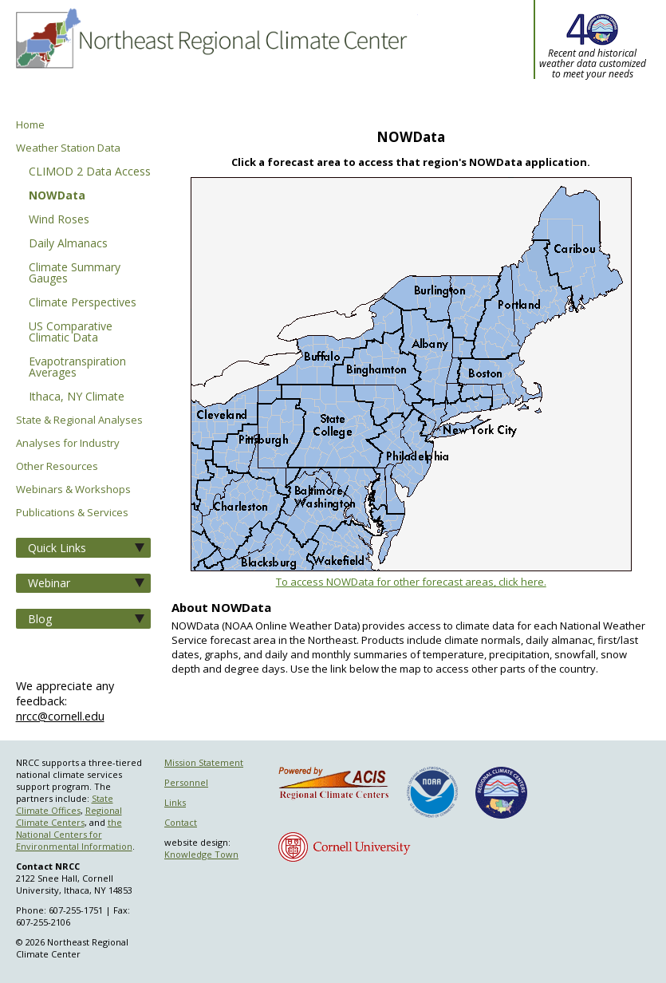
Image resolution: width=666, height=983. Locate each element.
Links (175, 802)
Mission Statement (203, 762)
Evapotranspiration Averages (77, 368)
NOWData (57, 196)
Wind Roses (59, 220)
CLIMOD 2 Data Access (90, 172)
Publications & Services (72, 512)
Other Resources (57, 466)
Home (30, 125)
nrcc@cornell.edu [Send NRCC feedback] (60, 716)
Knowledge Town (201, 854)
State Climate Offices (64, 804)
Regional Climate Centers (69, 816)
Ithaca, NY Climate (76, 397)
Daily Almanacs (68, 244)
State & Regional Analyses (79, 420)
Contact (180, 822)
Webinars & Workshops (73, 489)
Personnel (186, 782)
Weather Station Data (68, 148)
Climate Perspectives (82, 303)
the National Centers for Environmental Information (74, 834)
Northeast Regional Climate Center (210, 60)
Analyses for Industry (68, 443)
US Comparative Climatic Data (70, 333)
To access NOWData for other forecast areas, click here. (411, 581)
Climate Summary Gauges (74, 274)
